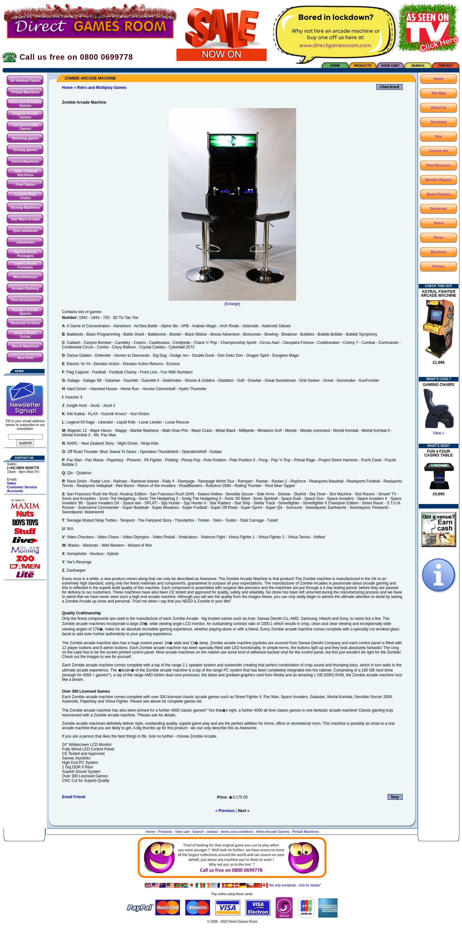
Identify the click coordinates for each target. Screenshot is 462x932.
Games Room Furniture (25, 265)
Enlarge (232, 304)
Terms (438, 223)
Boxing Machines (25, 207)
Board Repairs (438, 194)
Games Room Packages (25, 254)
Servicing (439, 122)
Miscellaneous (25, 277)
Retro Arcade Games (272, 832)
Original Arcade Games (25, 115)
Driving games (25, 150)
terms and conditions (237, 832)
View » (438, 433)
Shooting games (25, 138)
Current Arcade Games (25, 127)
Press (438, 237)
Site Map (438, 93)
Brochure (439, 252)
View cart (182, 832)
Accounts (15, 491)
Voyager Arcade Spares (25, 311)
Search (198, 832)
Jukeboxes (25, 242)
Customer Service (22, 487)
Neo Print (25, 358)
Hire (438, 136)
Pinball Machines (25, 92)
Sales (11, 483)
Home (67, 87)
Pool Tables (25, 184)
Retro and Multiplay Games (25, 103)
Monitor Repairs (438, 180)
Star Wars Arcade (25, 219)
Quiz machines (25, 231)
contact (212, 832)
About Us (439, 107)
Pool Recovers (438, 165)
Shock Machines (25, 346)
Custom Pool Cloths (25, 196)
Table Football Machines (25, 173)
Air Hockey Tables (25, 80)
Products (165, 832)
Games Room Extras (25, 334)
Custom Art (438, 151)
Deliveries (438, 208)
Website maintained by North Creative (232, 928)
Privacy (438, 266)
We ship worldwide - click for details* (232, 885)
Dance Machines (25, 161)
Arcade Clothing (25, 288)
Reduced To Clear (25, 323)
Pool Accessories (25, 300)
